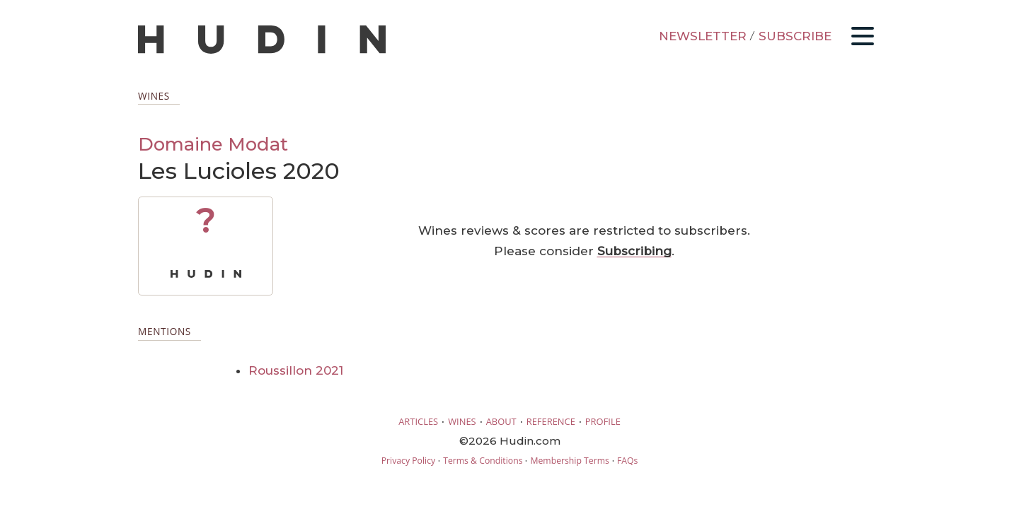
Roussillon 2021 (295, 370)
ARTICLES (418, 421)
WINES (462, 421)
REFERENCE (550, 421)
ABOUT (501, 421)
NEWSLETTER (703, 36)
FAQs (627, 461)
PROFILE (603, 421)
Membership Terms (569, 461)
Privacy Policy (408, 461)
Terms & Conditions (482, 461)
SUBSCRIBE (795, 36)
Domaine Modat (213, 144)
